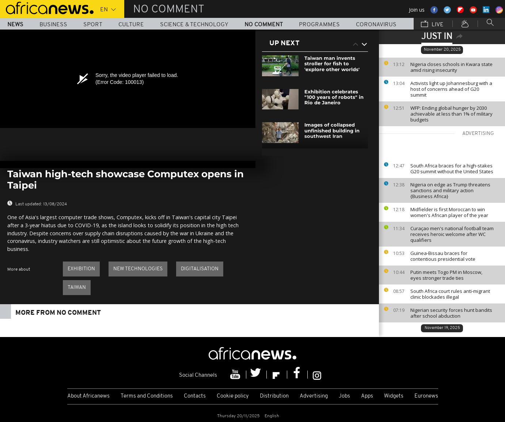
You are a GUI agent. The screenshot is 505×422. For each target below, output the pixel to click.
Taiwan (77, 287)
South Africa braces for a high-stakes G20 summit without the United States (451, 168)
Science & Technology (194, 25)
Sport (92, 25)
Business (53, 25)
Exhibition (81, 269)
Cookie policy (233, 396)
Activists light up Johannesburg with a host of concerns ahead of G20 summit (451, 89)
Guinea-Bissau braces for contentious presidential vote (442, 256)
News (15, 25)
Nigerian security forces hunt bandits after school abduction (451, 313)
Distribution (274, 396)
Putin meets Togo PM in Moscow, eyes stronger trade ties (446, 275)
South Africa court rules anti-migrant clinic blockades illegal (450, 294)
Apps (367, 396)
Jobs (344, 396)
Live (432, 24)
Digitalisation (200, 269)
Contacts (195, 396)
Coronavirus (376, 25)
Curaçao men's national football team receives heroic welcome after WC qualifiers (452, 234)
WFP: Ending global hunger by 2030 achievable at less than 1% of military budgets (451, 114)
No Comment (263, 25)
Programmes (319, 25)
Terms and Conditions (147, 396)
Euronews (426, 396)
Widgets (393, 396)
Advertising (314, 396)
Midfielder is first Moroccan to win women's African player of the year (449, 212)
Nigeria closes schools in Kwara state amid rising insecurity (451, 67)
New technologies (138, 269)
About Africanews (88, 396)
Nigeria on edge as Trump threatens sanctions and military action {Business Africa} (450, 190)
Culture (131, 25)
